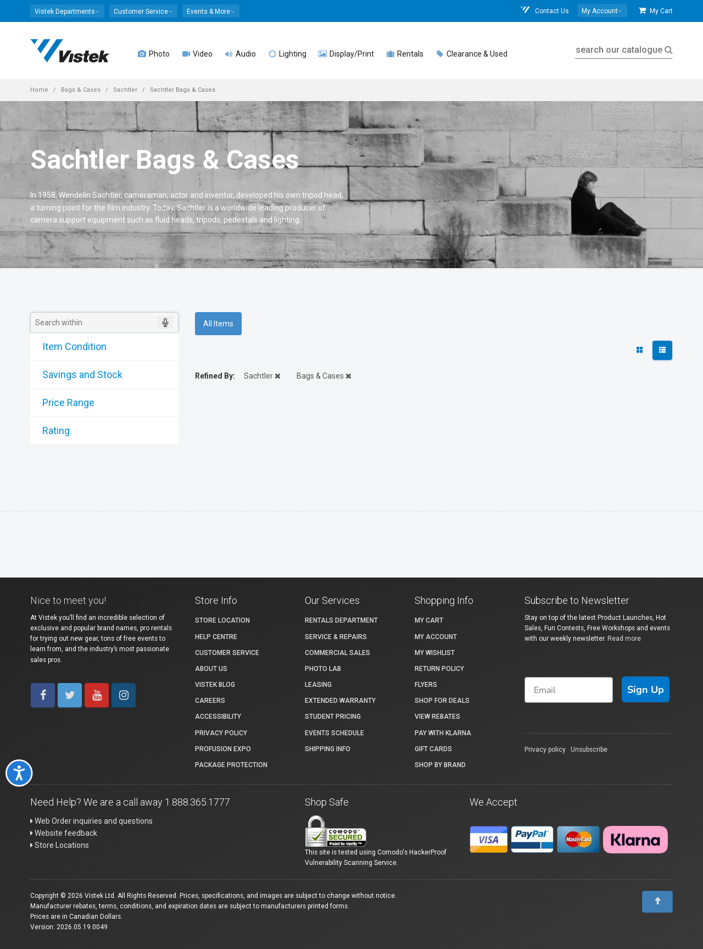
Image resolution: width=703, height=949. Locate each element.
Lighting (287, 53)
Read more (624, 638)
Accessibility (218, 716)
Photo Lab (323, 669)
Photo (154, 53)
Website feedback (63, 833)
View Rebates (437, 716)
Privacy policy (545, 749)
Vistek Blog (215, 685)
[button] (67, 11)
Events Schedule (334, 733)
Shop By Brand (440, 765)
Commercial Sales (337, 653)
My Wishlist (435, 653)
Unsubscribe (589, 749)
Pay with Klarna (443, 733)
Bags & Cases (81, 89)
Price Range (64, 402)
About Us (211, 669)
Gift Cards (433, 749)
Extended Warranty (340, 700)
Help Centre (216, 637)
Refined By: (215, 375)
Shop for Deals (442, 700)
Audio (240, 53)
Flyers (426, 685)
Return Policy (439, 669)
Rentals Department (341, 620)
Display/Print (346, 53)
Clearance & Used (471, 53)
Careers (210, 700)
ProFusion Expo (223, 749)
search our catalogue (623, 50)
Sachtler (125, 89)
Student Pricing (333, 716)
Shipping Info (327, 749)
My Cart (656, 11)
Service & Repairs (336, 637)
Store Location (222, 620)
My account (436, 637)
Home (39, 89)
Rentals (404, 53)
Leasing (318, 685)
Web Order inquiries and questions (91, 821)
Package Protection (231, 765)
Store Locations (59, 845)
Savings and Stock (78, 374)
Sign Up (645, 689)
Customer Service (227, 653)
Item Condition (70, 346)
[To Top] (657, 902)
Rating (51, 430)
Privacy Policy (221, 733)
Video (197, 53)
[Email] (569, 690)
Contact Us (544, 11)
